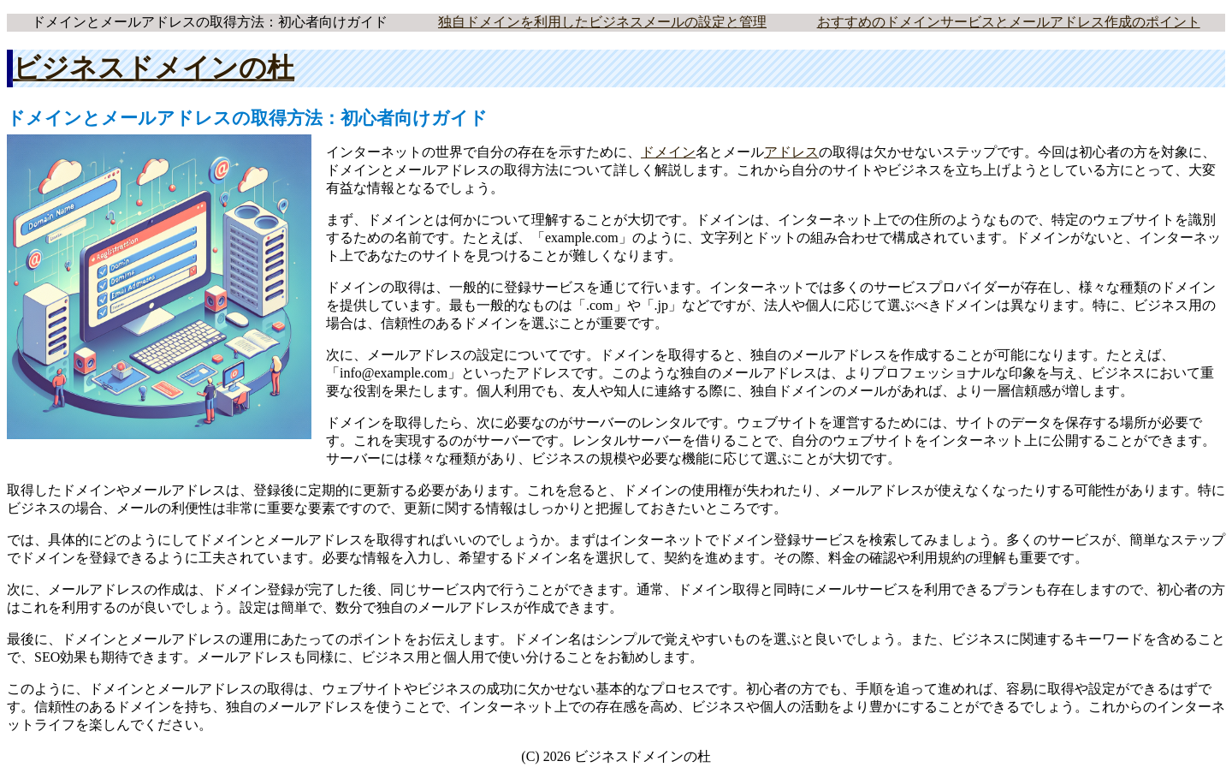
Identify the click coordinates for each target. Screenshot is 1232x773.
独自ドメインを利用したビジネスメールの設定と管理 (602, 22)
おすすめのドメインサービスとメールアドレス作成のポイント (1008, 22)
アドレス (791, 152)
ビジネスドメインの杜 (153, 67)
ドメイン (668, 152)
